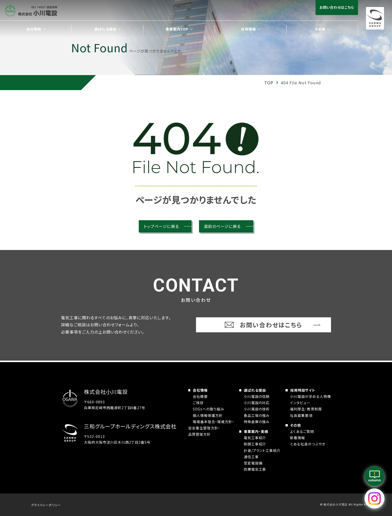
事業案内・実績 (256, 431)
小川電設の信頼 (257, 396)
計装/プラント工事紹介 (262, 450)
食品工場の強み (257, 415)
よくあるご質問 (302, 431)
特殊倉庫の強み (257, 421)
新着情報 (297, 437)
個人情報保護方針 (208, 415)
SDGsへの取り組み (208, 408)
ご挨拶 (198, 402)
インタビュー (300, 402)
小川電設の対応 (257, 402)
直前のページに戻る (222, 226)
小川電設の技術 (257, 408)
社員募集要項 (301, 415)
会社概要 (200, 396)
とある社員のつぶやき (307, 443)
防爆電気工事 (255, 469)
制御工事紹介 (255, 443)
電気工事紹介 (255, 437)
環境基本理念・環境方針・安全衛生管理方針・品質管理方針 (211, 428)
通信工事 (251, 456)
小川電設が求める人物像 (310, 396)
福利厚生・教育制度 (306, 408)
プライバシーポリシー (46, 505)
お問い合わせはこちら (337, 7)
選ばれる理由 (255, 390)
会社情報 (200, 390)
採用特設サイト (303, 390)
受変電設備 (253, 462)
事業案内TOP (177, 29)
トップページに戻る (161, 226)
